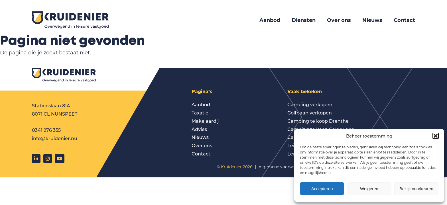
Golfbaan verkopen (309, 113)
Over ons (339, 20)
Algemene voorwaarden (282, 166)
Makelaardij (205, 121)
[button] (435, 136)
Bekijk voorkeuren (416, 188)
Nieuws (372, 20)
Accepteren (322, 188)
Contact (404, 20)
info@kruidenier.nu (54, 138)
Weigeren (369, 188)
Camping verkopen (309, 104)
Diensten (304, 20)
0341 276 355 (46, 130)
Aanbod (269, 20)
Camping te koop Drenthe (318, 121)
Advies (199, 129)
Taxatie (200, 113)
